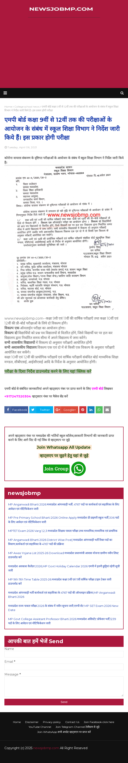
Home (17, 722)
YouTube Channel (40, 726)
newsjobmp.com (46, 748)
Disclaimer (32, 722)
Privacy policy (52, 722)
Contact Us (72, 722)
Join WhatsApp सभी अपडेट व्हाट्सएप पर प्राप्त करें (64, 732)
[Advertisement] (64, 53)
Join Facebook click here (99, 722)
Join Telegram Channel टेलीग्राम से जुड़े (77, 726)
